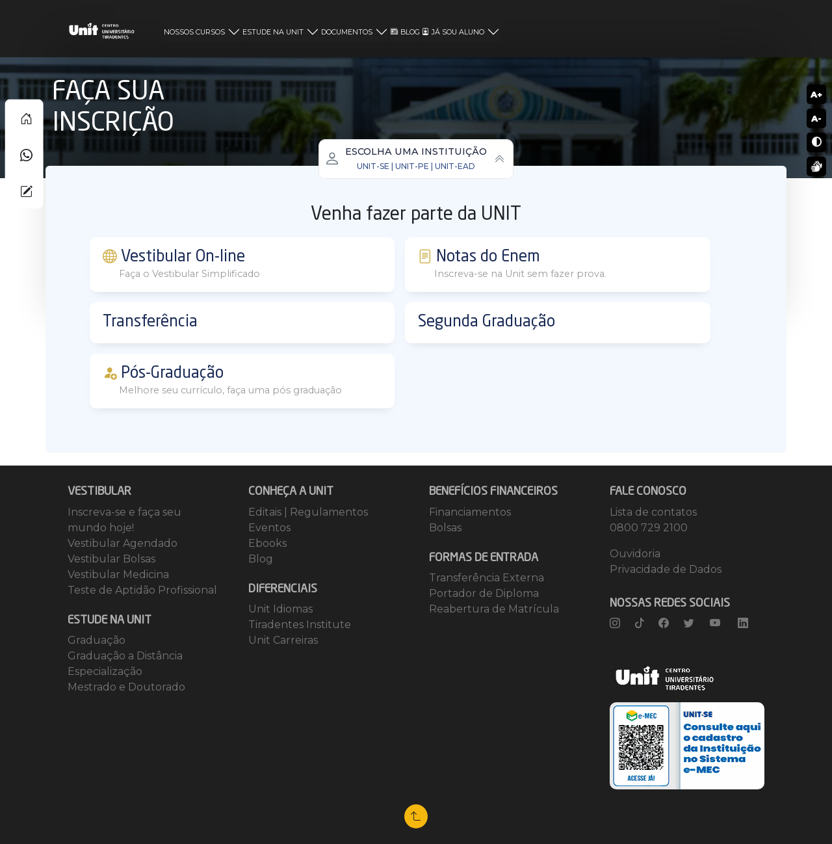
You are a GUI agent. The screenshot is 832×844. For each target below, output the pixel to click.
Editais (266, 512)
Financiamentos (470, 512)
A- (816, 118)
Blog (260, 559)
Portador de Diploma (484, 593)
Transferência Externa (486, 578)
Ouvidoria (635, 553)
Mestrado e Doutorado (126, 687)
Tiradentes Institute (299, 624)
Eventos (269, 527)
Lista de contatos (653, 512)
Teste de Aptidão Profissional (142, 590)
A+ (816, 94)
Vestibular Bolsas (111, 559)
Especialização (105, 671)
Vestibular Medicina (118, 574)
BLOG (405, 32)
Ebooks (267, 543)
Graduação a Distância (125, 656)
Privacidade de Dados (666, 569)
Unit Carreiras (283, 640)
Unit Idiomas (280, 609)
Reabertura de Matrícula (494, 609)
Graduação (96, 640)
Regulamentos (329, 512)
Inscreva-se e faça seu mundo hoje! (124, 520)
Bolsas (445, 527)
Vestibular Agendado (122, 543)
